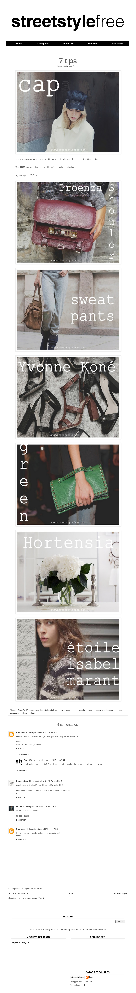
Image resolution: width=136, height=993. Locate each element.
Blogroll (92, 43)
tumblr (22, 713)
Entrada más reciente (18, 893)
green (74, 710)
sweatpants (14, 713)
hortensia (81, 710)
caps (37, 710)
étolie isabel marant (52, 710)
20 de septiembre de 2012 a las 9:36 (41, 732)
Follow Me (117, 43)
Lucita (19, 806)
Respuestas (24, 754)
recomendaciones (116, 710)
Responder (21, 749)
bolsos (31, 710)
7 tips (20, 710)
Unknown (20, 732)
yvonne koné (30, 713)
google (68, 710)
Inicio (70, 893)
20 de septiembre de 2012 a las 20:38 (42, 829)
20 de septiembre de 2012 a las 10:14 (45, 781)
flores (63, 710)
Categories (43, 43)
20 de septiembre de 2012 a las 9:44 (49, 760)
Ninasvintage (22, 781)
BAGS (25, 710)
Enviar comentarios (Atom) (32, 898)
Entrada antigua (120, 893)
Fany (26, 760)
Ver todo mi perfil (78, 985)
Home (19, 43)
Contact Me (68, 43)
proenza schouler (101, 710)
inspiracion (90, 710)
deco (41, 710)
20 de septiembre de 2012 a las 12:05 (39, 806)
